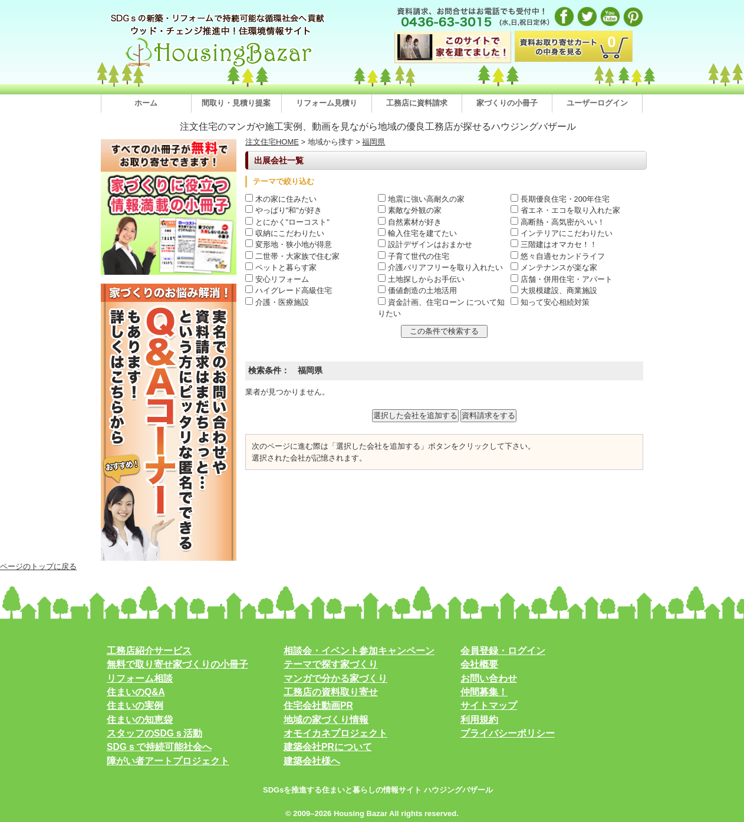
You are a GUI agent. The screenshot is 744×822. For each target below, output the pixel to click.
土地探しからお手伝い (421, 279)
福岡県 (373, 141)
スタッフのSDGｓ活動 (154, 733)
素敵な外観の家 (410, 210)
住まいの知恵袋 (140, 720)
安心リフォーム (277, 279)
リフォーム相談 (140, 678)
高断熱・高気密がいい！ (558, 222)
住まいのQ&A (136, 692)
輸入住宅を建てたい (417, 233)
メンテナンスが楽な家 (554, 267)
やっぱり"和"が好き (283, 210)
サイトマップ (488, 706)
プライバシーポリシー (507, 733)
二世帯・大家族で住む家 (292, 256)
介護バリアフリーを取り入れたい (440, 267)
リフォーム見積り (326, 102)
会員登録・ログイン (502, 651)
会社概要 (479, 664)
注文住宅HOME (272, 141)
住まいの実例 (135, 706)
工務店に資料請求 (416, 102)
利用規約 (479, 720)
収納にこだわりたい (284, 233)
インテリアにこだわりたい (562, 233)
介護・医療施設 (277, 302)
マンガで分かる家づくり (335, 678)
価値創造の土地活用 (417, 290)
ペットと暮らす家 (281, 267)
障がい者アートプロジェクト (168, 761)
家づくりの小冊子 (507, 102)
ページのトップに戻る (38, 566)
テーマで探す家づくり (331, 664)
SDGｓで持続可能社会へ (159, 747)
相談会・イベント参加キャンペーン (359, 651)
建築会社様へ (312, 761)
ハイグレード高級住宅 (288, 290)
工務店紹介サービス (149, 651)
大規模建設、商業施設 (554, 290)
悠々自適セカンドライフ (558, 256)
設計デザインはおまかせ (425, 244)
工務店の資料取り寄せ (331, 692)
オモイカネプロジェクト (335, 733)
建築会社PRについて (328, 747)
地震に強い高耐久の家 (421, 199)
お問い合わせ (488, 678)
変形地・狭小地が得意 (288, 244)
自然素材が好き (410, 222)
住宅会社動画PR (318, 706)
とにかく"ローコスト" (287, 222)
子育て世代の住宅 (413, 256)
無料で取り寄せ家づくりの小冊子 (177, 664)
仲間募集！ (484, 692)
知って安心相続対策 (550, 302)
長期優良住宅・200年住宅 (560, 199)
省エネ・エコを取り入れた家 (565, 210)
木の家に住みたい (281, 199)
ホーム (145, 102)
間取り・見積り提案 (236, 102)
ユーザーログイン (597, 102)
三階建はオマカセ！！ (554, 244)
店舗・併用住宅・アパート (562, 279)
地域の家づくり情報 (326, 720)
